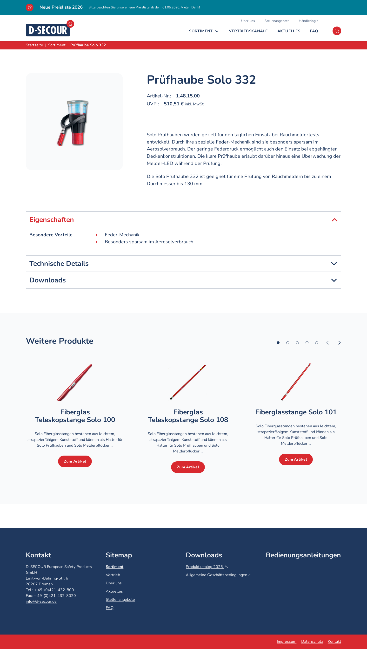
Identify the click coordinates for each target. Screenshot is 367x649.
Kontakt (334, 641)
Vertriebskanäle (248, 31)
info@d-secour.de (41, 601)
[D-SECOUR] (48, 30)
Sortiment (201, 31)
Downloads (183, 280)
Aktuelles (288, 31)
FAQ (314, 31)
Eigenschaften (183, 219)
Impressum (286, 641)
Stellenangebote (277, 21)
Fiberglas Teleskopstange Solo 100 (75, 415)
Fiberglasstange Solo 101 (296, 412)
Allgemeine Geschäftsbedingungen (219, 575)
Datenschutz (312, 641)
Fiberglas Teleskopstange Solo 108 (188, 415)
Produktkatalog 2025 (207, 566)
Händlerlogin (308, 21)
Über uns (248, 21)
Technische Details (183, 263)
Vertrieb (113, 575)
